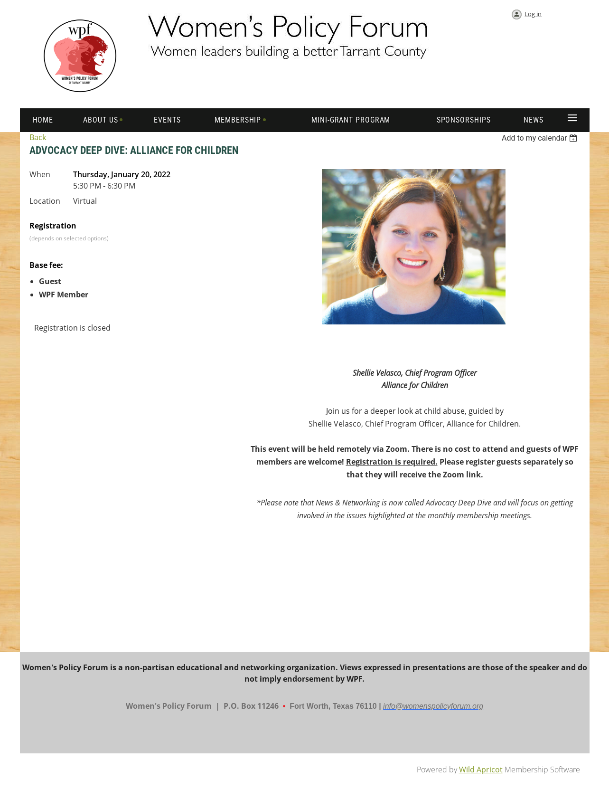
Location (44, 201)
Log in (533, 14)
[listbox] (541, 138)
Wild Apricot (481, 769)
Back (37, 137)
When (39, 174)
